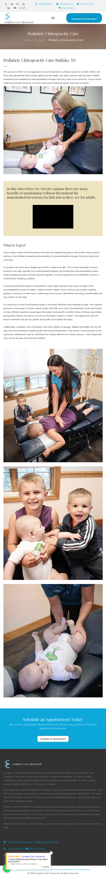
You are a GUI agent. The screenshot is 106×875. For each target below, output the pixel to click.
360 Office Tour (66, 4)
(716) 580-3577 (45, 4)
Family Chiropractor (81, 869)
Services (39, 40)
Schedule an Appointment (53, 738)
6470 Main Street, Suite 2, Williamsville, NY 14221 (33, 842)
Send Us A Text (87, 4)
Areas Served (67, 8)
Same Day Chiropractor (60, 869)
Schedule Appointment (84, 17)
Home (27, 40)
